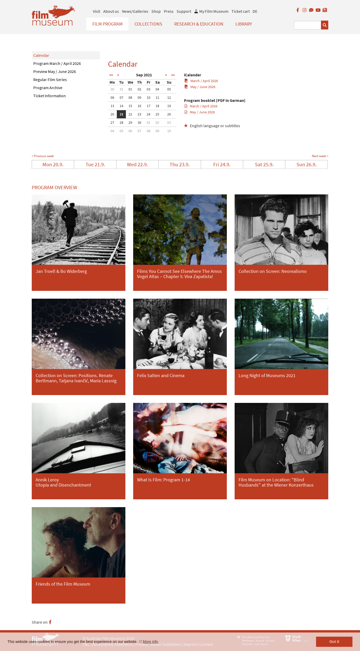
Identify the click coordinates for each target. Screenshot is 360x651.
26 (169, 114)
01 (130, 89)
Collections (148, 24)
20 (112, 114)
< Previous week (43, 156)
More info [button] (150, 642)
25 (157, 114)
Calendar (41, 55)
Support (184, 11)
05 (169, 89)
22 (130, 114)
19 (169, 105)
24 (148, 114)
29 (130, 122)
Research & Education (198, 24)
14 (121, 105)
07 (121, 97)
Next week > (320, 156)
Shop (156, 11)
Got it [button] (334, 642)
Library (243, 24)
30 (112, 89)
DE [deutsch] (255, 11)
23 (139, 114)
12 (169, 97)
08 (130, 97)
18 (157, 105)
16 (139, 105)
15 (130, 105)
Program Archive (47, 87)
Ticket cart (241, 11)
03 (148, 89)
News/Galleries (135, 11)
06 (112, 97)
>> (173, 75)
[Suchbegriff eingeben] (307, 25)
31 (121, 89)
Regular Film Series (50, 79)
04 (157, 89)
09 (139, 97)
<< (111, 75)
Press (168, 11)
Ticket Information (49, 95)
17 (148, 105)
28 (121, 122)
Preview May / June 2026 (54, 71)
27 (112, 122)
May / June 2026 (199, 86)
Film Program (107, 24)
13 (112, 105)
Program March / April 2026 (57, 63)
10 (148, 97)
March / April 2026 (201, 80)
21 (121, 114)
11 (157, 97)
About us (111, 11)
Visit (96, 11)
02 (139, 89)
